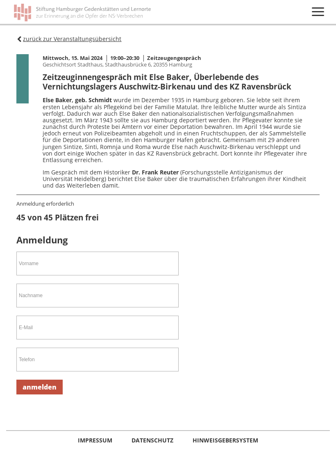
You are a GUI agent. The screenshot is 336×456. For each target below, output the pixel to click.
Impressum (96, 440)
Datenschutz (153, 440)
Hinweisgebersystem (225, 440)
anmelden (40, 387)
